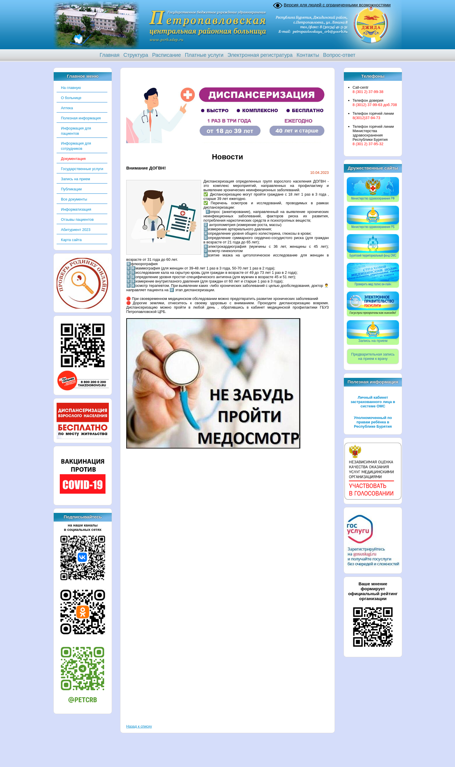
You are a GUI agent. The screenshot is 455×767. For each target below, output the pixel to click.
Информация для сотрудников (76, 146)
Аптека (67, 108)
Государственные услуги (82, 169)
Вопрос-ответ (339, 55)
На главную (71, 87)
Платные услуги (204, 55)
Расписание (166, 55)
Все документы (74, 199)
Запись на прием (75, 179)
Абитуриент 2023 (76, 229)
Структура (135, 55)
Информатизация (76, 209)
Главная (110, 55)
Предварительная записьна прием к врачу (373, 356)
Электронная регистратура (260, 55)
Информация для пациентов (76, 131)
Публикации (71, 189)
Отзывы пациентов (77, 219)
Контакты (308, 55)
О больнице (71, 98)
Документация (73, 158)
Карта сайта (71, 240)
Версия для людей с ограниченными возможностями (337, 4)
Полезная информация (81, 118)
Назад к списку (139, 726)
